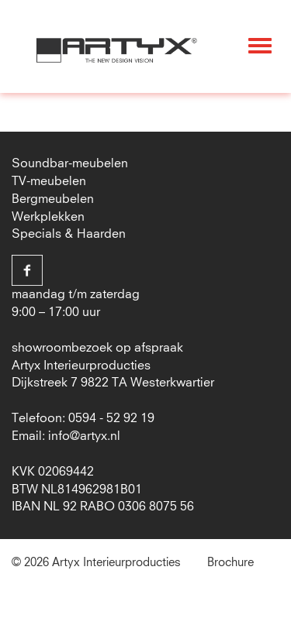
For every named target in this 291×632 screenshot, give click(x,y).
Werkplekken (48, 217)
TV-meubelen (49, 181)
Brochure (230, 562)
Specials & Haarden (69, 234)
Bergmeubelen (53, 199)
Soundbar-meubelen (70, 163)
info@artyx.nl (84, 436)
